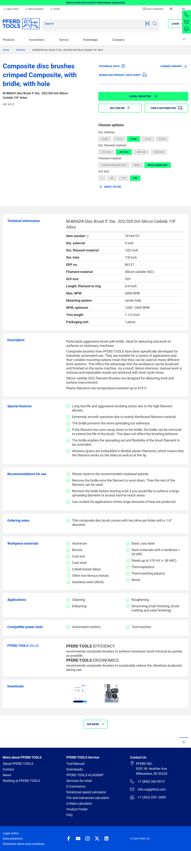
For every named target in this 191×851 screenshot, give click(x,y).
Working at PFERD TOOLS (21, 781)
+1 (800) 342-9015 (147, 781)
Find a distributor (153, 9)
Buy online (120, 108)
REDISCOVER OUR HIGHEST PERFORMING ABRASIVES (95, 2)
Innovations (36, 40)
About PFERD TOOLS (18, 764)
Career (55, 9)
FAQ (69, 815)
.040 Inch (141, 152)
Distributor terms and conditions (23, 844)
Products (8, 40)
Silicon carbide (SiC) (157, 165)
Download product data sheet (123, 75)
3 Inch (105, 139)
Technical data (112, 66)
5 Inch (133, 139)
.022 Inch (123, 152)
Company (118, 40)
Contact (8, 769)
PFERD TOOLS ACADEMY (85, 775)
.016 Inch (106, 152)
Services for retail (79, 781)
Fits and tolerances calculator (87, 798)
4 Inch (119, 139)
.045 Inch (158, 152)
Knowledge (90, 40)
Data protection (34, 9)
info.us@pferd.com (148, 789)
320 (135, 178)
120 (123, 178)
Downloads (74, 769)
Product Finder (77, 809)
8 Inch (162, 139)
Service (63, 40)
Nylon (137, 165)
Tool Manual (75, 764)
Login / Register (143, 96)
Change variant (174, 66)
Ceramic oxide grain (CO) (114, 165)
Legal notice (11, 9)
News (7, 775)
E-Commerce (75, 786)
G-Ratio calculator (79, 803)
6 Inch (148, 139)
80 (112, 178)
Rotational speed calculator (86, 792)
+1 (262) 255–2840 (148, 797)
